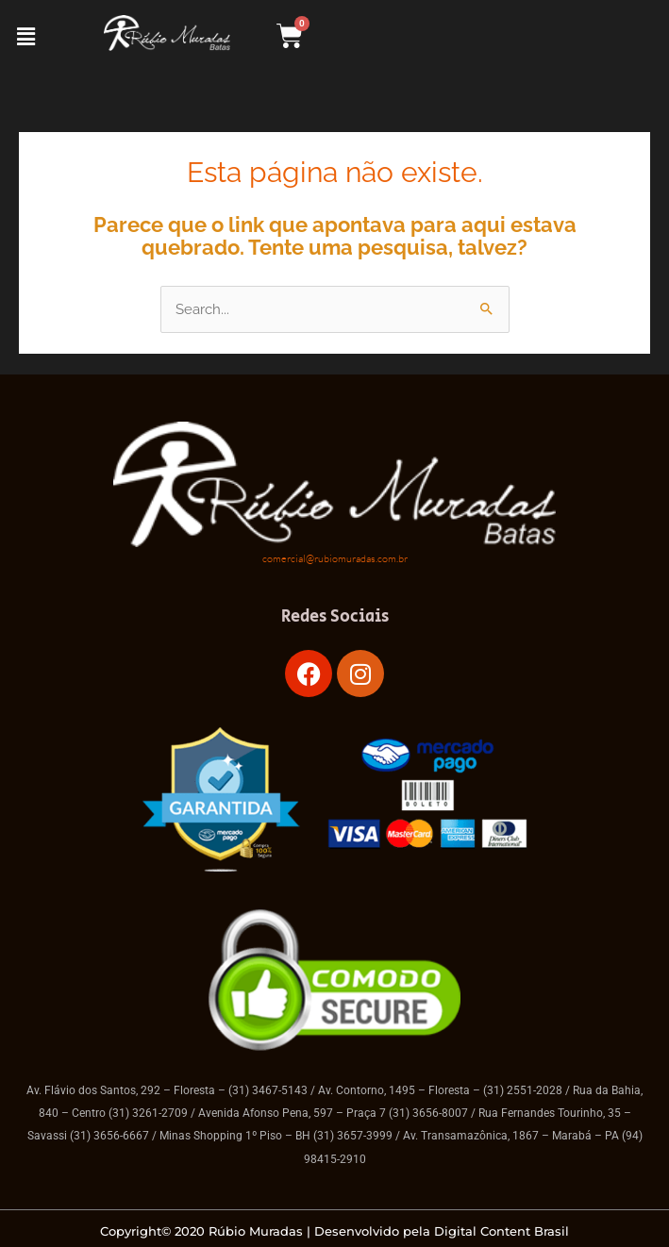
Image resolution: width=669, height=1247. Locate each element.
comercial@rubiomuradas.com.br (335, 558)
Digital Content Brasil (501, 1231)
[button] (25, 36)
